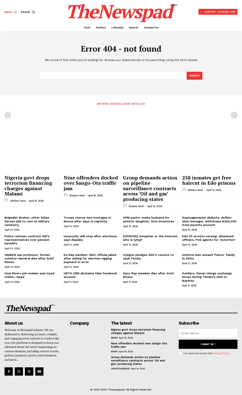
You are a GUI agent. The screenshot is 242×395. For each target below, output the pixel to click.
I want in (208, 344)
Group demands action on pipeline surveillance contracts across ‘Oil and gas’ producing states (150, 188)
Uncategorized (120, 368)
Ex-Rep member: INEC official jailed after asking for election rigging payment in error (90, 258)
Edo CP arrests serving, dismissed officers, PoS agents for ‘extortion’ (208, 238)
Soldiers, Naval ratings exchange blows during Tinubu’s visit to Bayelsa (207, 276)
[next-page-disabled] (234, 115)
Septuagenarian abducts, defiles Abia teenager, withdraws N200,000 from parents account (209, 221)
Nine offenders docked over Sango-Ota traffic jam (91, 182)
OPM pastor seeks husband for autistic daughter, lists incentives (148, 219)
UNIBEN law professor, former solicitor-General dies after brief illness (29, 258)
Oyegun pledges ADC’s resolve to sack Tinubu (148, 256)
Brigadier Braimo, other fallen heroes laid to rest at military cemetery (27, 221)
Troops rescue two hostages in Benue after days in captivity (87, 219)
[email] (208, 333)
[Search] (194, 76)
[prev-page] (8, 115)
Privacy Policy (221, 353)
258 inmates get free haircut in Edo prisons (209, 180)
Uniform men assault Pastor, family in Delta (208, 256)
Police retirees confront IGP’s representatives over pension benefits (27, 239)
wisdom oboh (18, 200)
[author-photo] (7, 201)
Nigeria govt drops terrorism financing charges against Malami (28, 185)
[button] (29, 12)
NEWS (114, 337)
